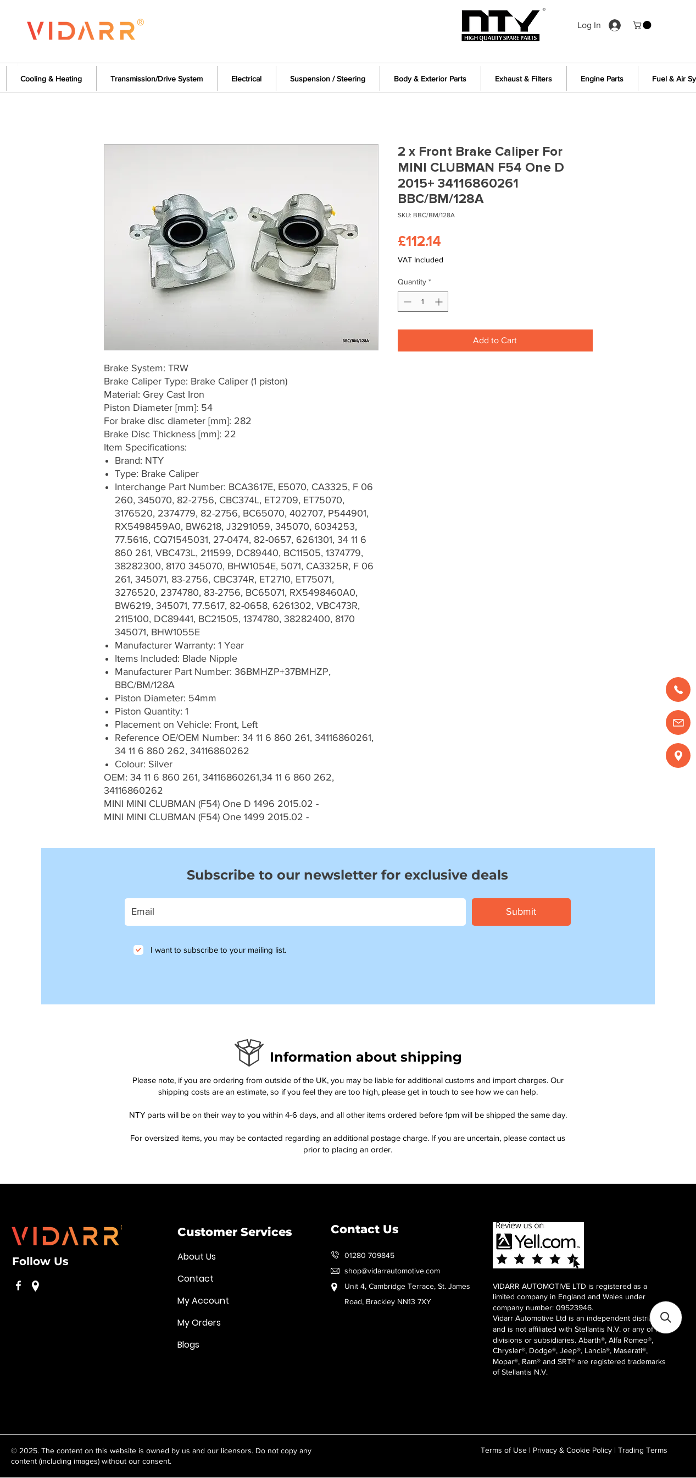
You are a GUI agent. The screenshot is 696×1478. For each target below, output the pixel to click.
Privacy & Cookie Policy (572, 1450)
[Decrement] (406, 301)
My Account (203, 1300)
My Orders (199, 1322)
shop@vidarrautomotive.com (392, 1270)
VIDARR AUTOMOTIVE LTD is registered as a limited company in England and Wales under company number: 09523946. (570, 1297)
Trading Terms (642, 1450)
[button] (643, 25)
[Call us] (678, 689)
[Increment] (440, 301)
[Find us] (678, 755)
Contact (195, 1278)
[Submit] (521, 912)
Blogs (188, 1344)
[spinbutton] (423, 301)
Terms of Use (504, 1450)
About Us (196, 1256)
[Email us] (678, 722)
